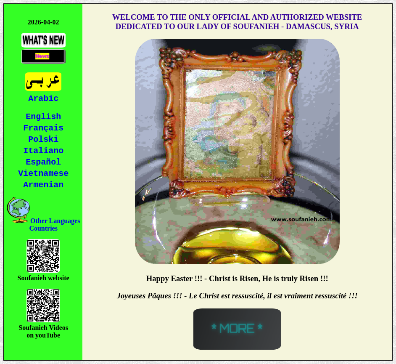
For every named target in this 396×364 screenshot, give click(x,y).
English (43, 115)
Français (43, 127)
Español (43, 162)
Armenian (43, 185)
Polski (43, 138)
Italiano (43, 150)
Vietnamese (43, 174)
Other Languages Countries (43, 226)
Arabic (43, 96)
